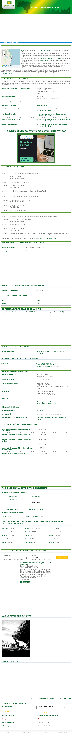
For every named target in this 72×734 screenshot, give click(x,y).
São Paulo (4, 528)
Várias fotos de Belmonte (16, 616)
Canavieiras (42, 58)
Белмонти (33, 312)
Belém (27, 539)
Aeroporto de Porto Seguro (45, 364)
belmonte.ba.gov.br (42, 105)
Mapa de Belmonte (42, 351)
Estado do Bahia (44, 50)
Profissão (7, 555)
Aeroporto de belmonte (44, 363)
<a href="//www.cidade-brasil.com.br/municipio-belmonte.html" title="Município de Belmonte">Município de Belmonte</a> (52, 707)
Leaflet (4, 65)
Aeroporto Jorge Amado (44, 366)
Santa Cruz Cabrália (54, 58)
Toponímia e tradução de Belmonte (21, 309)
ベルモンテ (12, 312)
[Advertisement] (36, 28)
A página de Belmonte (14, 703)
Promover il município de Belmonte (48, 715)
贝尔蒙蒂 (63, 312)
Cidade (34, 555)
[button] (4, 52)
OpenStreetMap (6, 66)
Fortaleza (4, 532)
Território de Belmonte (15, 372)
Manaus (4, 535)
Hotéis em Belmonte (13, 661)
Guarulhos (51, 542)
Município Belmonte (14, 42)
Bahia (38, 303)
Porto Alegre (29, 542)
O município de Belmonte (15, 79)
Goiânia (50, 535)
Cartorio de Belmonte (14, 167)
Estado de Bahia (4, 42)
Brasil (38, 300)
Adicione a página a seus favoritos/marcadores (53, 712)
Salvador (28, 532)
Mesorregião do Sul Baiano (45, 402)
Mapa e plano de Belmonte (16, 347)
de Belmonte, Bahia (44, 7)
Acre (7, 732)
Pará (45, 732)
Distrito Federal (26, 732)
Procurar (62, 557)
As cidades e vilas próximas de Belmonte (24, 488)
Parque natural (6, 414)
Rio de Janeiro (29, 528)
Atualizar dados (6, 73)
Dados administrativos (14, 295)
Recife (3, 539)
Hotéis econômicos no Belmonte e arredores (50, 699)
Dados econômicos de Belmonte (19, 424)
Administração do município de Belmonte (24, 243)
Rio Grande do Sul (64, 732)
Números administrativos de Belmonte (23, 285)
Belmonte (24, 50)
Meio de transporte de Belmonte (20, 358)
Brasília (50, 528)
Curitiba (27, 535)
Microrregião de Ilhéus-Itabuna (46, 403)
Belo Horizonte (53, 532)
